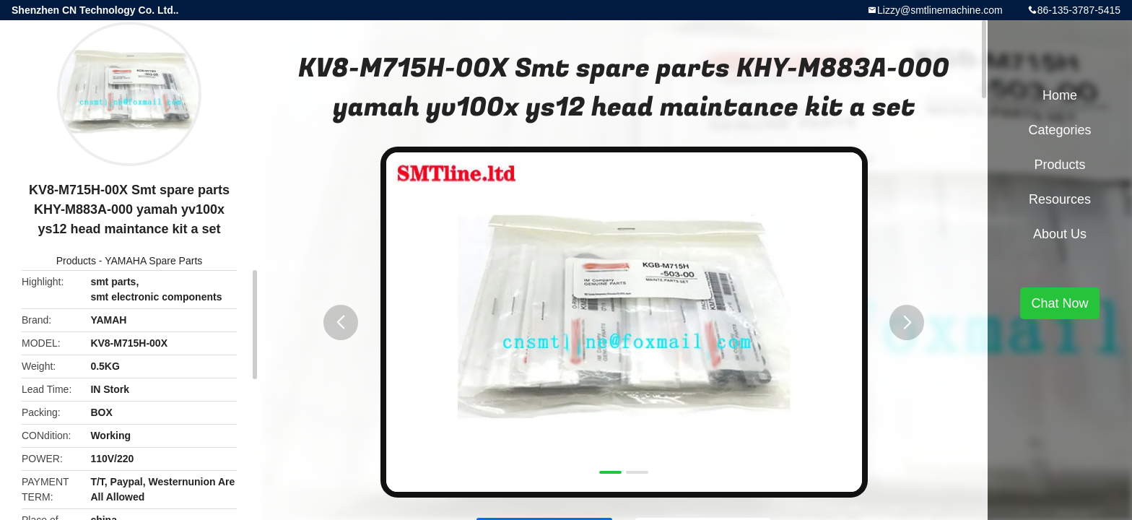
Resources (1060, 199)
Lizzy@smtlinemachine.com (940, 10)
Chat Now (1059, 303)
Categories (1059, 130)
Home (1059, 95)
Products (76, 260)
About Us (1060, 234)
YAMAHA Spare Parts (153, 260)
